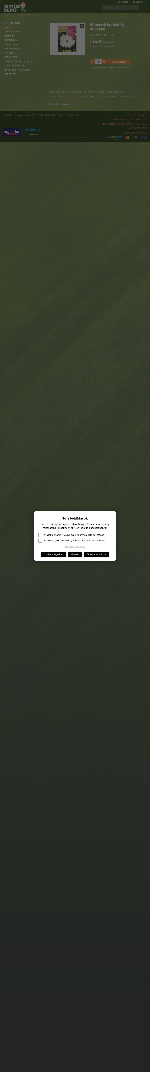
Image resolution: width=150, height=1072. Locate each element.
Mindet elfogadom (53, 554)
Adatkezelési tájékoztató (75, 546)
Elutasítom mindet (96, 554)
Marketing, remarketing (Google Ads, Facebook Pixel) (71, 540)
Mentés (75, 554)
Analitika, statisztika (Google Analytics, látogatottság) (71, 535)
